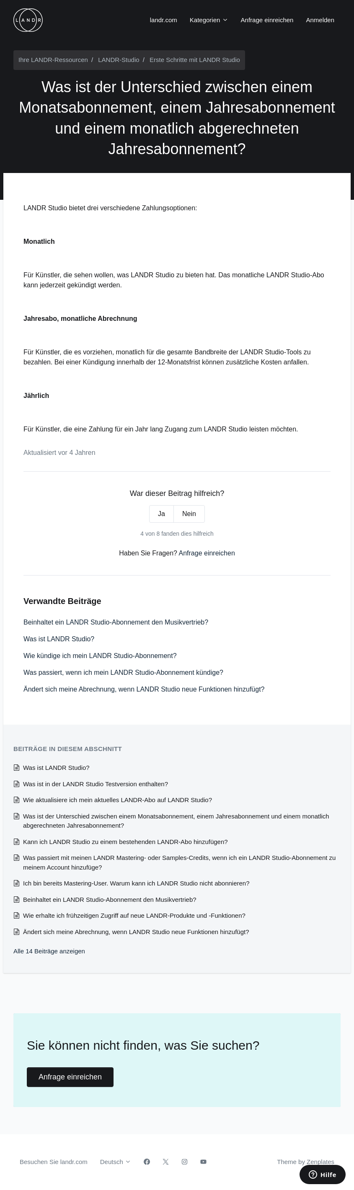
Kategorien (209, 19)
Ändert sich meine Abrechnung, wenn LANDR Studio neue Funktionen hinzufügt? (143, 689)
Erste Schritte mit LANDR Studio (195, 59)
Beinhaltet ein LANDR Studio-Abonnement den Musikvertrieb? (115, 622)
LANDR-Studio (118, 59)
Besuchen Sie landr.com (54, 1161)
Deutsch (115, 1161)
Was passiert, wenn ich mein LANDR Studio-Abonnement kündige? (123, 672)
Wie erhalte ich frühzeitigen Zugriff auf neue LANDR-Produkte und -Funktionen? (134, 915)
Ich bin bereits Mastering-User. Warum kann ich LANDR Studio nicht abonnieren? (136, 883)
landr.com (163, 19)
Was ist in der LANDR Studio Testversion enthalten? (95, 783)
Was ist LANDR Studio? (58, 639)
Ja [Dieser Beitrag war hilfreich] (161, 513)
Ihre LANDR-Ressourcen (53, 59)
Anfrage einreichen (267, 19)
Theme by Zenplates (305, 1161)
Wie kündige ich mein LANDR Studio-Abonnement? (100, 655)
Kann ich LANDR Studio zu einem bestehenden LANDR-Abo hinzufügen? (125, 841)
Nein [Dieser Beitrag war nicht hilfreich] (189, 513)
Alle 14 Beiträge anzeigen (49, 951)
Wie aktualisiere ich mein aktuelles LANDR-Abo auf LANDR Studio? (117, 799)
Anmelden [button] (320, 19)
